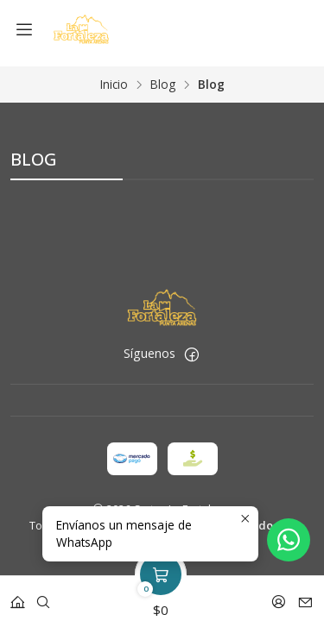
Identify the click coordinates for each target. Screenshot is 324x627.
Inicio (114, 78)
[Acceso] (278, 596)
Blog (162, 78)
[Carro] (160, 596)
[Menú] (24, 30)
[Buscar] (43, 596)
